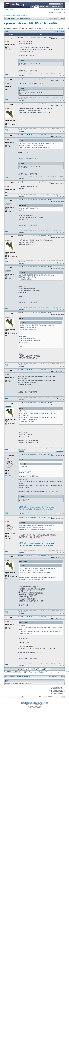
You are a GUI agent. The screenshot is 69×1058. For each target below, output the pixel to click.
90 (50, 28)
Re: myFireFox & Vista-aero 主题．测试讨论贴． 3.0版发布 (38, 37)
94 (59, 28)
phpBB (29, 703)
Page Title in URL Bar (25, 509)
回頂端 (6, 74)
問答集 (57, 9)
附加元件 (19, 18)
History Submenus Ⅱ (36, 507)
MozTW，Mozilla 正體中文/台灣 (35, 702)
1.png (22, 499)
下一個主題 (61, 31)
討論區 (36, 6)
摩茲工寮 (48, 6)
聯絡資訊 (46, 702)
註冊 (11, 9)
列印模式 (7, 31)
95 (62, 28)
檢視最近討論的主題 (22, 15)
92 (55, 28)
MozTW (19, 4)
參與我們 (54, 6)
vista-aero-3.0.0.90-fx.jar (27, 166)
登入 (6, 9)
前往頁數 (41, 28)
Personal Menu (49, 507)
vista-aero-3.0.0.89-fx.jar (27, 63)
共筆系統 (42, 6)
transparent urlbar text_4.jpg (28, 92)
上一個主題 (55, 31)
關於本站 (60, 6)
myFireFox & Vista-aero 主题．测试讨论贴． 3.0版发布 (31, 23)
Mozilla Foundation (37, 706)
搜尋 (63, 9)
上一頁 (45, 28)
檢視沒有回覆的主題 (9, 15)
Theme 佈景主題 (26, 18)
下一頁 (67, 28)
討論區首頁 (12, 18)
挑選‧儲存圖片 (23, 507)
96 (64, 28)
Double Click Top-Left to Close (43, 509)
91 (52, 28)
